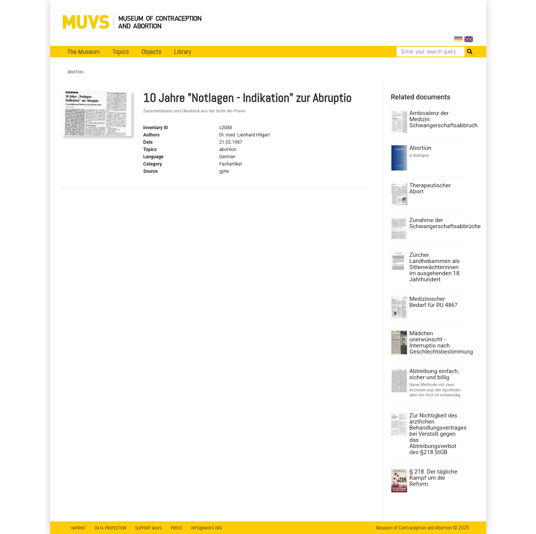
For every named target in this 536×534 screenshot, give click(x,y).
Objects (151, 51)
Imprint (78, 528)
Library (182, 51)
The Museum (83, 51)
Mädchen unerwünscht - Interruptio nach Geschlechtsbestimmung (436, 342)
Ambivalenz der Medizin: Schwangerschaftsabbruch (436, 119)
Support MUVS (148, 528)
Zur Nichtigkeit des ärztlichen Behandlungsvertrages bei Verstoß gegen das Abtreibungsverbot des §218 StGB (436, 433)
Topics (120, 51)
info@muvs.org (206, 528)
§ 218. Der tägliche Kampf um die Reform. (433, 478)
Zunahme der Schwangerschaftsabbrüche (436, 223)
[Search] (430, 52)
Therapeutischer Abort (430, 188)
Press (176, 528)
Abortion (420, 148)
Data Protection (110, 528)
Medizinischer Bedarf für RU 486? (433, 302)
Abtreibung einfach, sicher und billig (434, 374)
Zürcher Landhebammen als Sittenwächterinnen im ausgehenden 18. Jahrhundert (435, 267)
